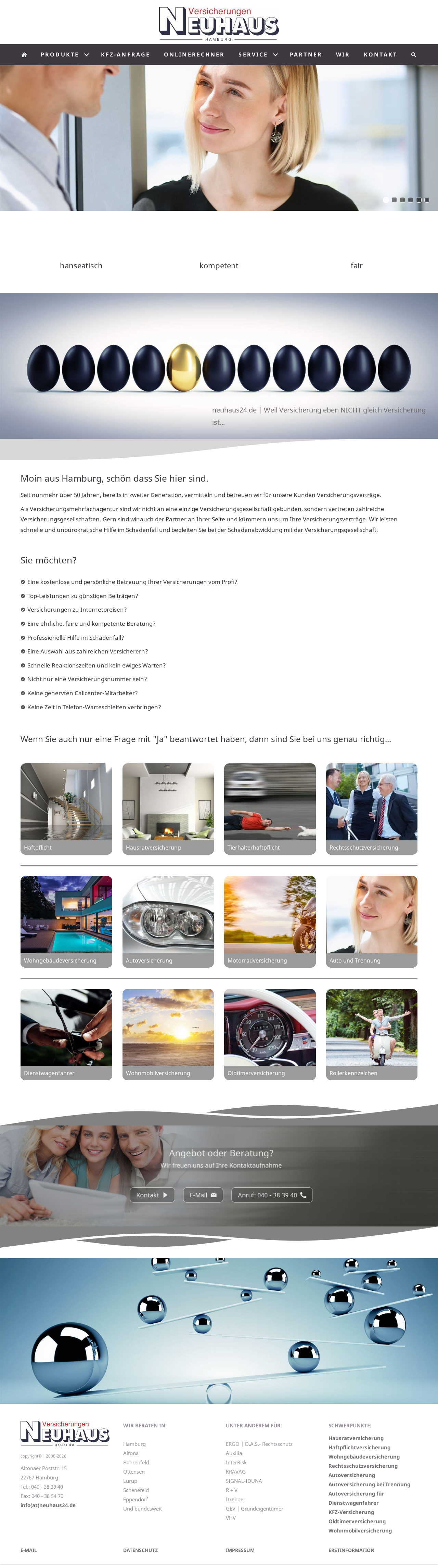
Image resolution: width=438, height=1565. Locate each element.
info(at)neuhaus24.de (48, 1505)
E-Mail (209, 1195)
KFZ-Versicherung (351, 1512)
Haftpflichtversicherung (359, 1447)
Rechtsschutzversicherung (363, 1465)
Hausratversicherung (356, 1438)
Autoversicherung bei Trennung (369, 1484)
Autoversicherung (351, 1475)
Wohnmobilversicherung (360, 1530)
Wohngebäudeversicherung (364, 1456)
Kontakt (159, 1195)
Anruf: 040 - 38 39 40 (278, 1195)
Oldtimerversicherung (357, 1521)
